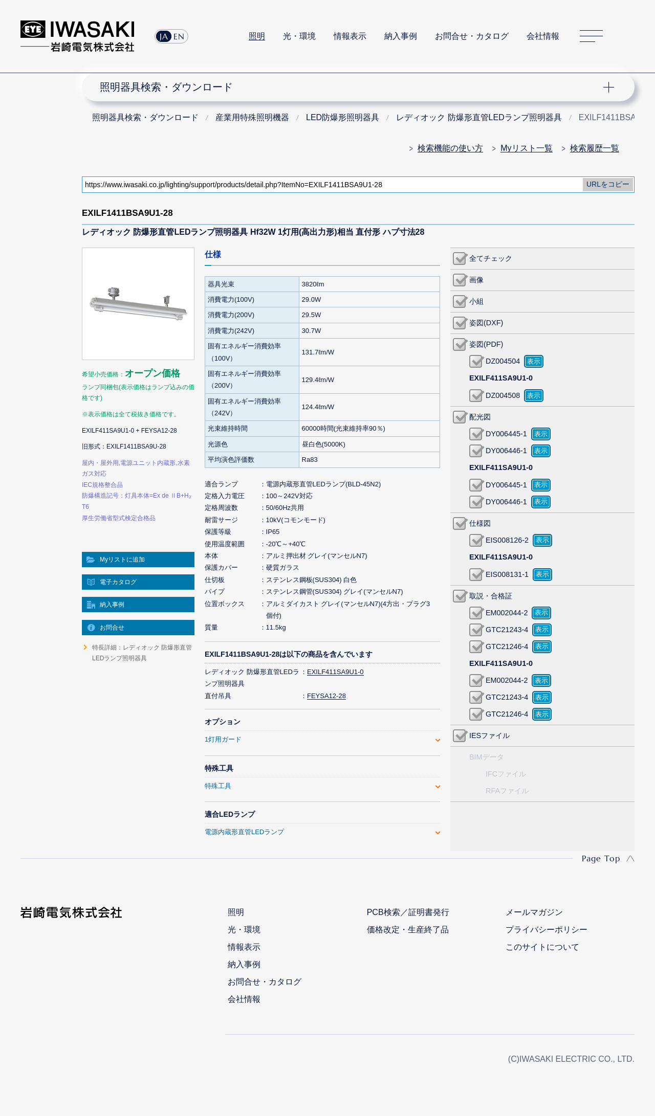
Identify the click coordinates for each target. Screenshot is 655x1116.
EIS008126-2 (507, 540)
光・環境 (299, 36)
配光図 (480, 417)
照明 (257, 36)
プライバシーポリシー (546, 929)
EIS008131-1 (507, 574)
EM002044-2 (507, 613)
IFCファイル (506, 774)
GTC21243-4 (507, 630)
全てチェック (490, 258)
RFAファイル (507, 791)
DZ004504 (503, 361)
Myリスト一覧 (526, 148)
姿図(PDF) (486, 344)
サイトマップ (591, 36)
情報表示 (350, 36)
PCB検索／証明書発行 (408, 912)
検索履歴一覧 (594, 148)
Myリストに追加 (122, 559)
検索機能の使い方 (450, 148)
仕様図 (480, 523)
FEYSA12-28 (326, 696)
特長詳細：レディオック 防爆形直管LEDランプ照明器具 (142, 652)
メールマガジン (534, 912)
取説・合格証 (490, 596)
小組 (476, 301)
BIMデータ (486, 757)
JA (164, 36)
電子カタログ (118, 582)
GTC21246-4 (507, 646)
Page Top (601, 858)
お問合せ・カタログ (472, 36)
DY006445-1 (506, 434)
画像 (476, 280)
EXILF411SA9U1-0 (335, 672)
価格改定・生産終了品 (408, 929)
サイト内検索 (629, 36)
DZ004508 (503, 395)
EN (179, 36)
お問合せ (112, 627)
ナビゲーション (352, 87)
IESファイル (489, 735)
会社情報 (543, 36)
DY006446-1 (506, 451)
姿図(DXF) (486, 323)
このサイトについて (542, 947)
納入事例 (400, 36)
